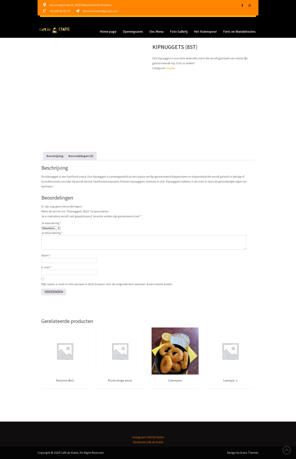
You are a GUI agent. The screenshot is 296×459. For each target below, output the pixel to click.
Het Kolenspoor (205, 31)
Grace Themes (249, 453)
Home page (108, 31)
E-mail (46, 267)
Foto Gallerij (178, 31)
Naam (46, 255)
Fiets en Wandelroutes (239, 31)
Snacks (170, 68)
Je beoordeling (52, 233)
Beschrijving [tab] (55, 156)
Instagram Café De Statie (148, 437)
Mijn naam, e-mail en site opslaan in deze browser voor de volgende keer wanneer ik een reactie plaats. (107, 284)
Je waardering (51, 223)
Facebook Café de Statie (148, 442)
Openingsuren (133, 31)
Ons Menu (156, 31)
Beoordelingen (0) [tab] (81, 156)
